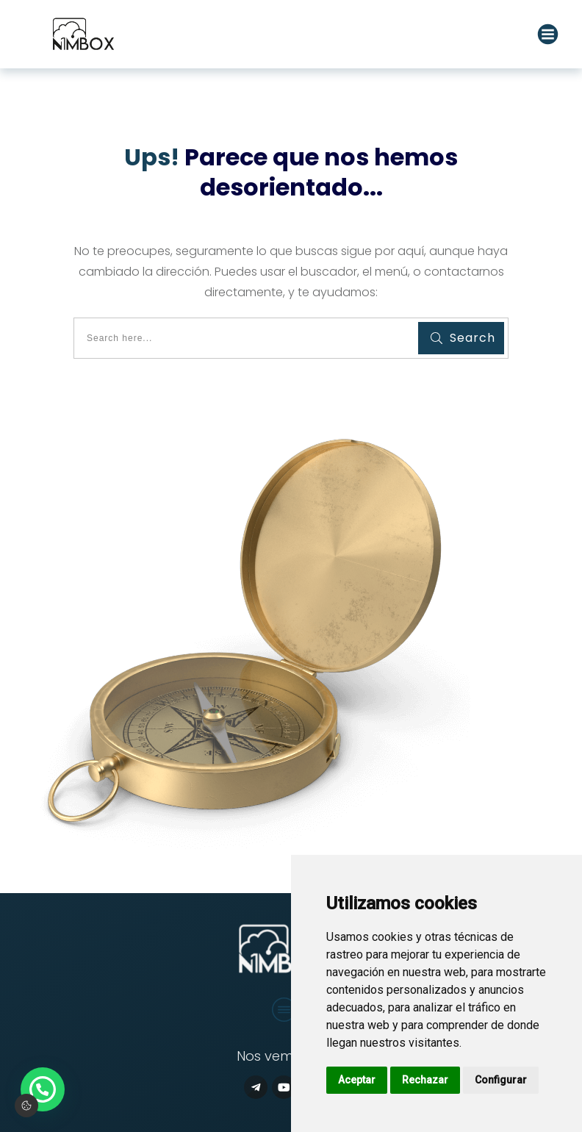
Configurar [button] (501, 1080)
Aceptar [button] (357, 1080)
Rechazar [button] (425, 1080)
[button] (43, 1089)
